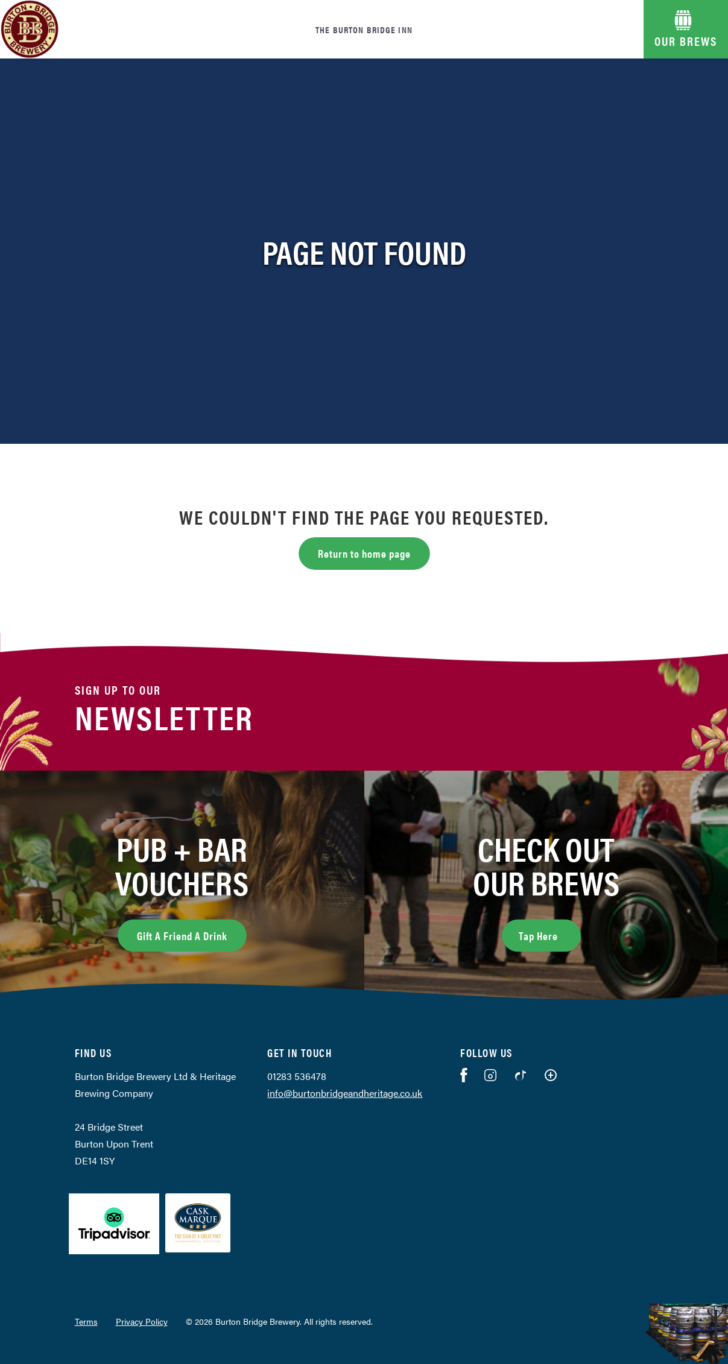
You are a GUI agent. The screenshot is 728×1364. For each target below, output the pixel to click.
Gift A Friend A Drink (182, 935)
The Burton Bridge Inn (364, 29)
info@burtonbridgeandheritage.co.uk (344, 1093)
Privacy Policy (142, 1321)
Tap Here (550, 934)
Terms (86, 1321)
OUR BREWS (685, 40)
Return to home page (364, 553)
